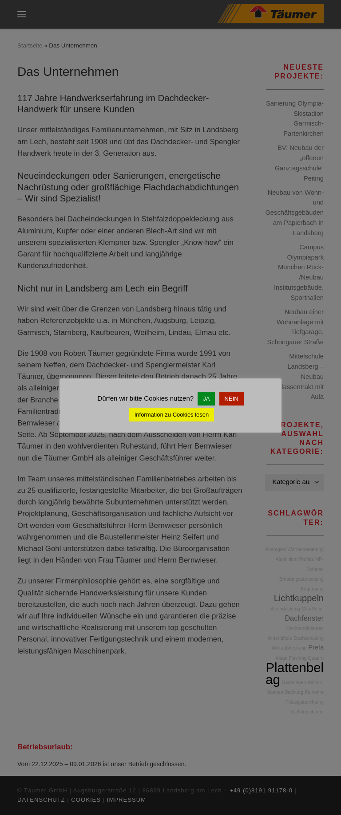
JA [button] (206, 398)
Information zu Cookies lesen (172, 414)
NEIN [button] (231, 398)
